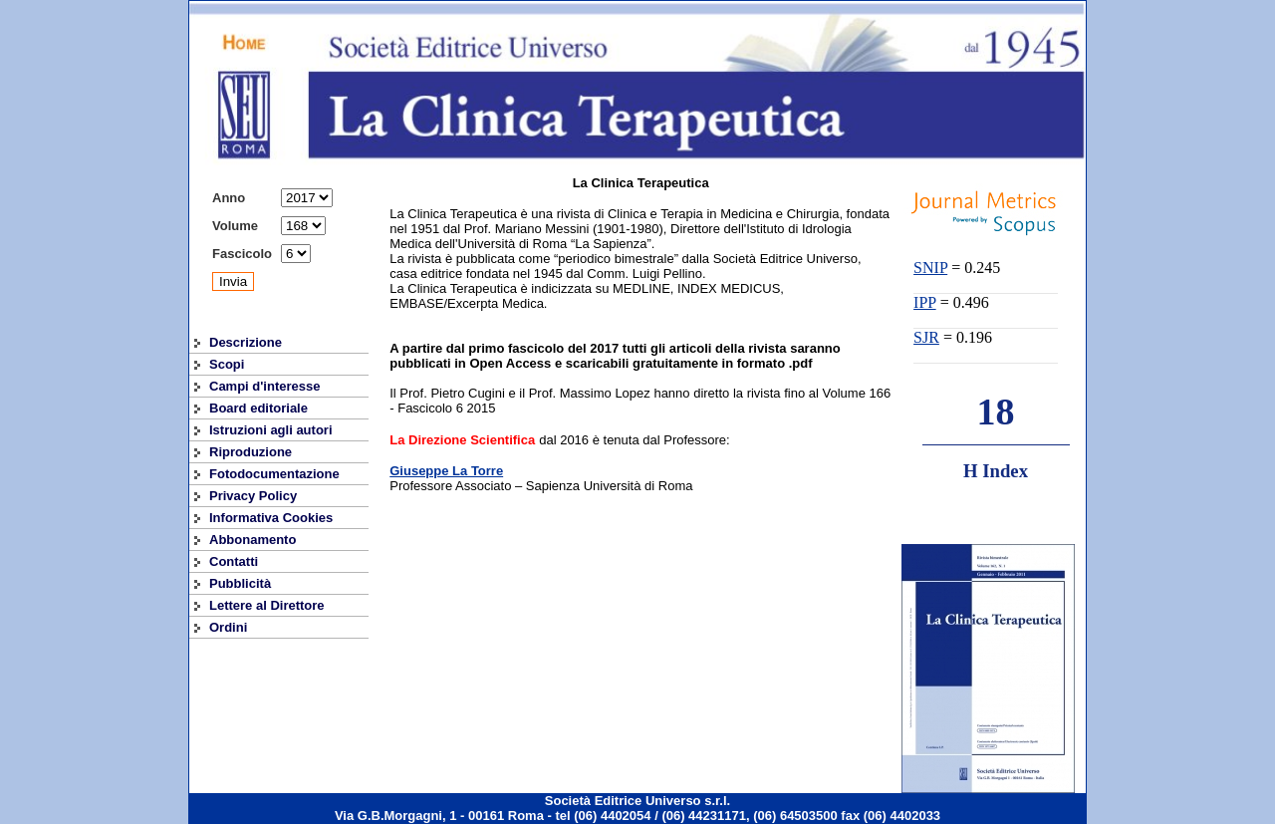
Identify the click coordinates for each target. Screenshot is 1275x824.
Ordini (228, 627)
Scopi (226, 364)
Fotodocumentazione (274, 473)
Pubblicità (240, 583)
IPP (924, 302)
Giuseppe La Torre (446, 470)
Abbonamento (252, 539)
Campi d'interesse (264, 386)
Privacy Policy (253, 495)
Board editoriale (258, 408)
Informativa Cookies (271, 517)
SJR (926, 337)
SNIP (930, 267)
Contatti (233, 561)
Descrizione (245, 342)
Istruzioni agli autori (271, 429)
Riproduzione (250, 451)
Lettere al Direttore (267, 605)
